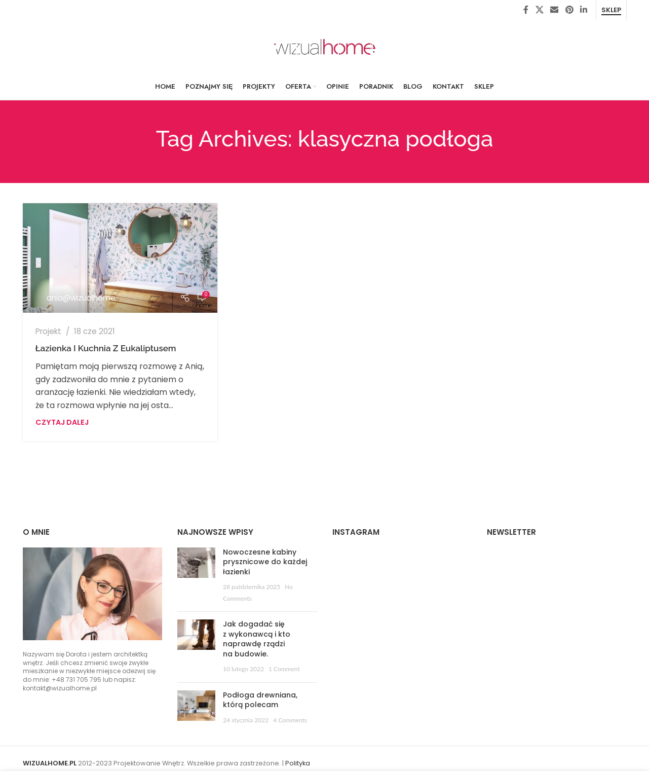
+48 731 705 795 (76, 679)
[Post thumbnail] (196, 575)
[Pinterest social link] (569, 10)
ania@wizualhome (81, 297)
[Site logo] (324, 46)
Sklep (611, 10)
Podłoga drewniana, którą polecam (260, 700)
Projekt (48, 331)
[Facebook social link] (526, 10)
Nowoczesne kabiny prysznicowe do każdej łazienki (265, 562)
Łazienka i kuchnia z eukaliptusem (105, 348)
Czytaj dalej (62, 422)
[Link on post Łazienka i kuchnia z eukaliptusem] (120, 258)
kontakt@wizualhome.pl (60, 688)
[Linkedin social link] (583, 10)
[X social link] (539, 10)
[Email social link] (554, 10)
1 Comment (284, 669)
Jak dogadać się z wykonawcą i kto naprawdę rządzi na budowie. (256, 639)
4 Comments (290, 720)
